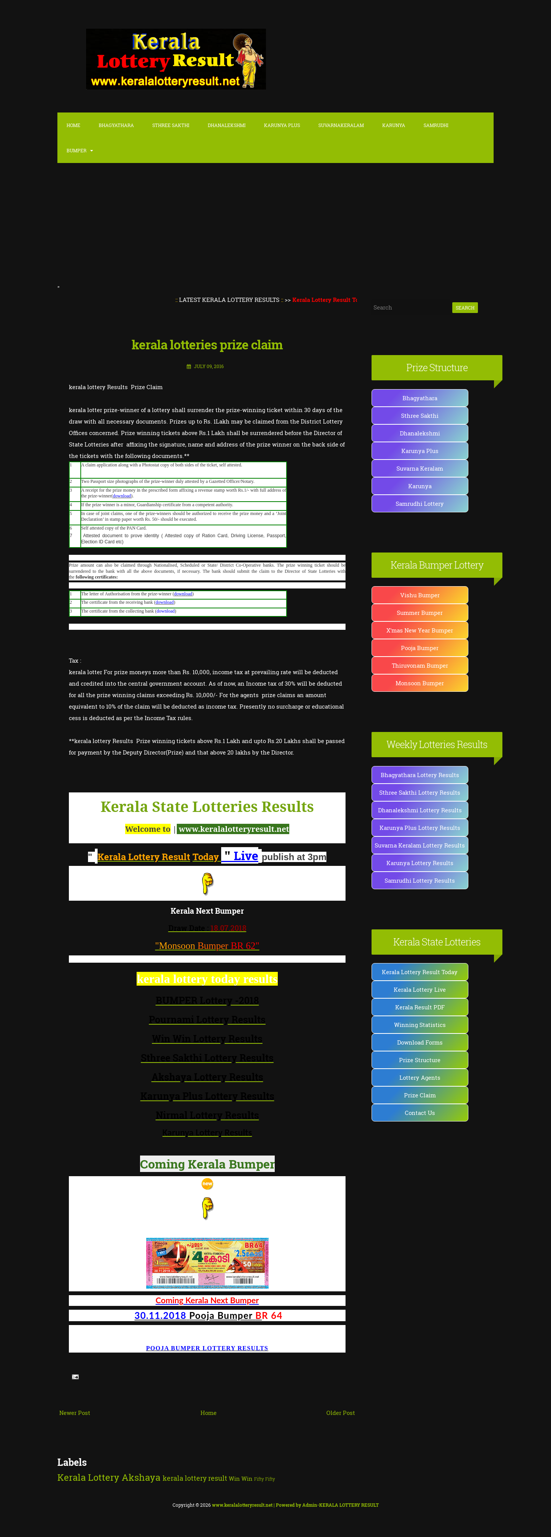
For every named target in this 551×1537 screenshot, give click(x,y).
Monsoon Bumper (420, 683)
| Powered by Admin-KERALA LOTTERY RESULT (295, 1505)
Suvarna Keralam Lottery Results (420, 845)
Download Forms (420, 1042)
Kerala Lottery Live (420, 989)
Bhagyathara (116, 125)
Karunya (393, 125)
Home (73, 125)
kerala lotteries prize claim (207, 344)
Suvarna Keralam (419, 468)
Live (239, 855)
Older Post (340, 1412)
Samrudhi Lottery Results (420, 880)
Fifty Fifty (264, 1479)
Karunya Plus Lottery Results (420, 827)
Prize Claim (420, 1095)
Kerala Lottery (88, 1477)
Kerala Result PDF (420, 1007)
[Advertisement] (275, 225)
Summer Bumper (420, 612)
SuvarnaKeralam (341, 125)
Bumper (76, 150)
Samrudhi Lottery (420, 503)
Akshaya (141, 1477)
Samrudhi (436, 125)
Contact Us (420, 1112)
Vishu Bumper (420, 595)
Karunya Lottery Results (419, 863)
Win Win (241, 1478)
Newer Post (74, 1412)
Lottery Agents (419, 1077)
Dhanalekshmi (227, 125)
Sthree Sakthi (170, 125)
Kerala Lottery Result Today (420, 972)
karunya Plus (282, 125)
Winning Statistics (420, 1024)
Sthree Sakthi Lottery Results (419, 792)
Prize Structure (419, 1060)
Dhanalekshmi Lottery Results (420, 810)
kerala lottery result (195, 1478)
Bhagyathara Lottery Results (420, 775)
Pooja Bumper (420, 648)
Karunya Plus (420, 451)
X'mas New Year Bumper (419, 630)
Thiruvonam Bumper (420, 665)
